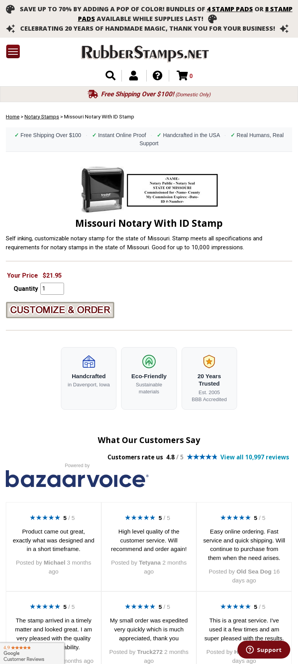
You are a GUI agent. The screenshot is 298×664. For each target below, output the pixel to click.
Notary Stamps (41, 116)
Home (12, 116)
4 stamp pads (230, 9)
